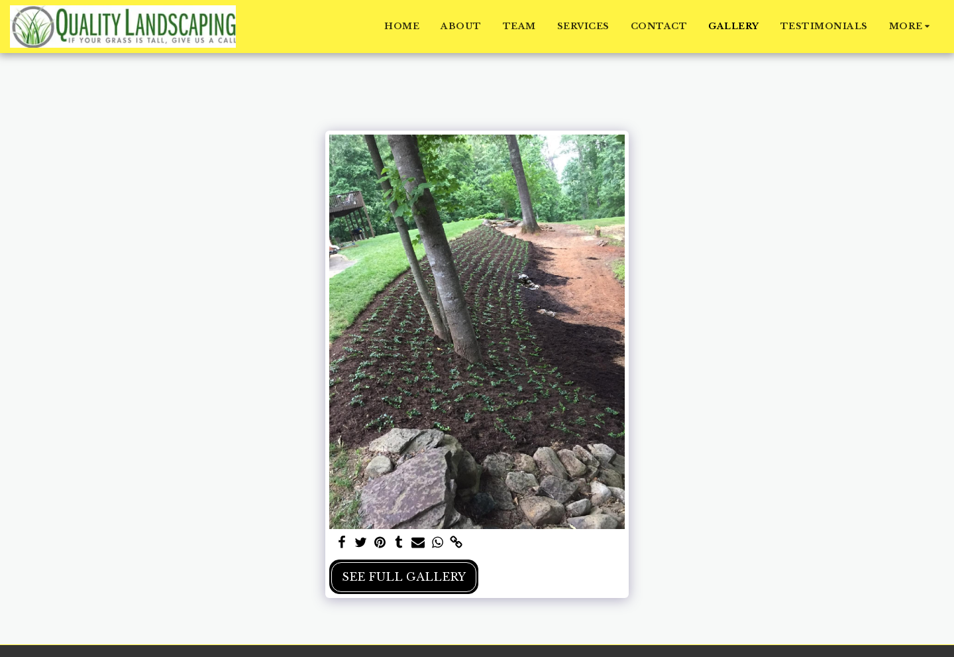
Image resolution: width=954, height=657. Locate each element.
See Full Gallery (404, 576)
